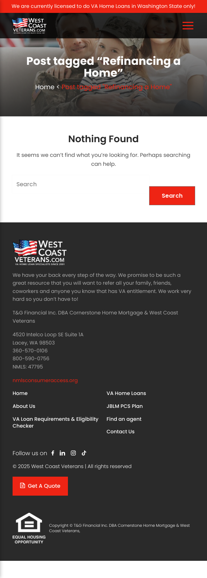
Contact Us (121, 431)
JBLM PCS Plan (125, 406)
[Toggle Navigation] (188, 25)
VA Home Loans (126, 393)
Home (45, 87)
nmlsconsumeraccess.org (45, 380)
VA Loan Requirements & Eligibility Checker (55, 422)
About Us (24, 406)
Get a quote (40, 486)
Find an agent (124, 419)
